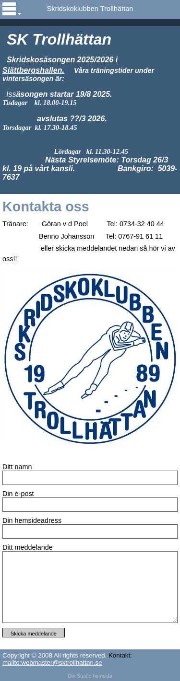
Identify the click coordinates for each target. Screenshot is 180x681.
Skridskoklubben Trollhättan (90, 8)
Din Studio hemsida (90, 676)
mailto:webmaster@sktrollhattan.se (52, 662)
